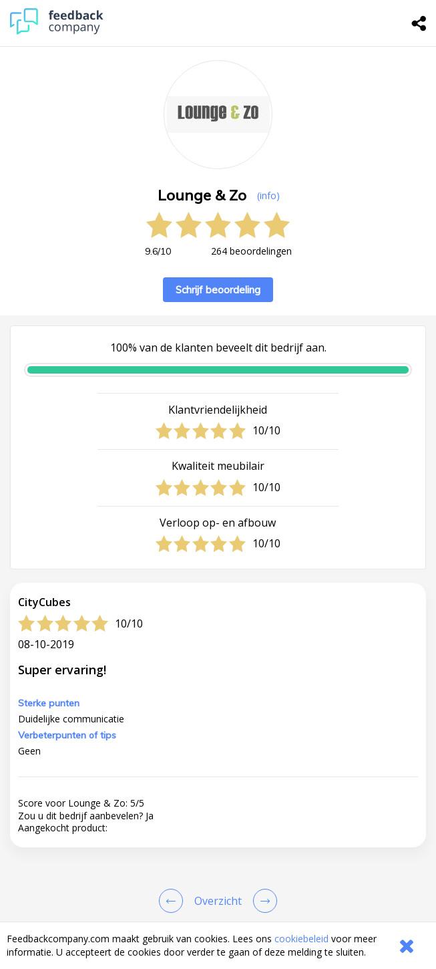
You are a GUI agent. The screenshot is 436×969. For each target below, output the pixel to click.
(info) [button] (268, 195)
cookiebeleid (301, 938)
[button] (218, 906)
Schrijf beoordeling (218, 289)
